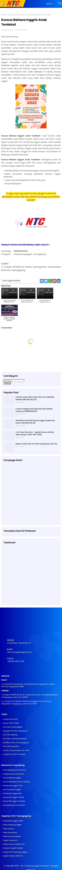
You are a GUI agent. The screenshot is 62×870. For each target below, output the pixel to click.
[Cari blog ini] (14, 380)
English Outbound (10, 840)
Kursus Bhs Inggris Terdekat (14, 801)
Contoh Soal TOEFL (10, 719)
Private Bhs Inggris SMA (12, 793)
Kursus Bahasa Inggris (12, 778)
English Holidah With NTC (13, 856)
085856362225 (21, 251)
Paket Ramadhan (10, 832)
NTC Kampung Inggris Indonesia (35, 866)
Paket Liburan (8, 829)
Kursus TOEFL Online (11, 723)
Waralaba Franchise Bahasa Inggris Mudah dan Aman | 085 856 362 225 (35, 421)
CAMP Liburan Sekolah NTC (14, 844)
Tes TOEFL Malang (10, 735)
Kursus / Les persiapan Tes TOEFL (16, 750)
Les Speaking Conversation (14, 805)
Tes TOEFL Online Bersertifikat (14, 739)
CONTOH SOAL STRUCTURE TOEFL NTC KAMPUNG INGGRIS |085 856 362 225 (35, 398)
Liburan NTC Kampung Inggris (15, 852)
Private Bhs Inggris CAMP (13, 821)
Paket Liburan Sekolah (12, 836)
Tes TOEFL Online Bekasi (12, 727)
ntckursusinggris (7, 30)
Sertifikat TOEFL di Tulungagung (15, 742)
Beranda (4, 15)
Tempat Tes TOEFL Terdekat (14, 754)
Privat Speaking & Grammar (14, 770)
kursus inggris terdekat (16, 15)
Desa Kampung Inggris (12, 825)
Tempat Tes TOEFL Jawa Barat (15, 731)
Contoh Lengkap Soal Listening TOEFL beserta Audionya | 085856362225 (34, 410)
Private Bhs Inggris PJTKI (12, 785)
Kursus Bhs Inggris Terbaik (13, 797)
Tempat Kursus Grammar (13, 774)
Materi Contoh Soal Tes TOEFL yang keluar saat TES (36, 444)
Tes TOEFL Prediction (11, 746)
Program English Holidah (13, 848)
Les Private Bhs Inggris (12, 789)
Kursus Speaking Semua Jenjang (16, 781)
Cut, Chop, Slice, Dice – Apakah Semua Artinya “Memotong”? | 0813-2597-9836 (35, 433)
